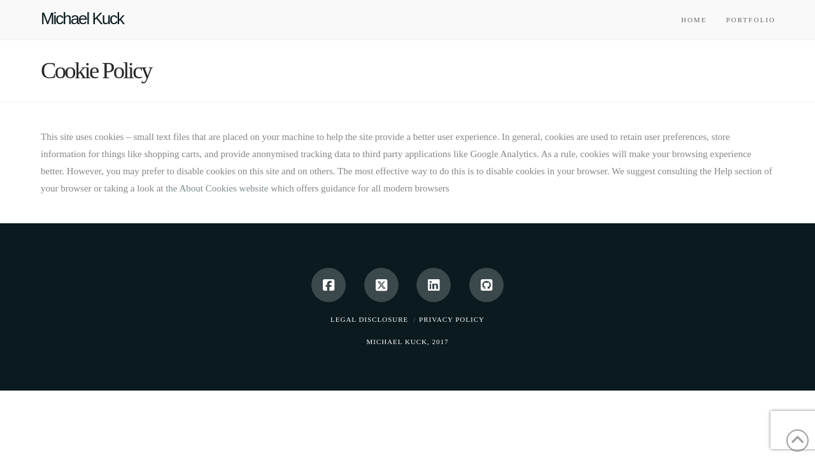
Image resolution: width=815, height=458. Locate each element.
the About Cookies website (217, 188)
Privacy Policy (452, 319)
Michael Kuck (82, 18)
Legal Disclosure (369, 319)
